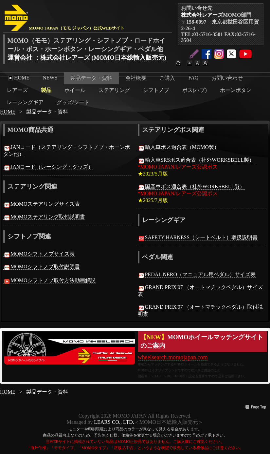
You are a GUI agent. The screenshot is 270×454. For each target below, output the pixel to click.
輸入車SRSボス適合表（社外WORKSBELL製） (196, 160)
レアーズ (17, 90)
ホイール (74, 90)
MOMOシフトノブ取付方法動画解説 (49, 280)
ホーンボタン (235, 90)
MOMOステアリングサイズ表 (41, 204)
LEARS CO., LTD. (114, 422)
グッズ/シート (73, 102)
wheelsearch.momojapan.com (173, 357)
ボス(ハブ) (194, 90)
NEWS (50, 77)
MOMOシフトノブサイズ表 (39, 254)
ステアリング (114, 90)
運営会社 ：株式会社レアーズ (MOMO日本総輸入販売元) (87, 57)
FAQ (193, 77)
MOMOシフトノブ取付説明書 (41, 267)
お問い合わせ (227, 78)
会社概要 (135, 78)
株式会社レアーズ (202, 15)
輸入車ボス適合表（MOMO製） (179, 147)
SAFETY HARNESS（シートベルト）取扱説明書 (198, 237)
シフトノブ (156, 90)
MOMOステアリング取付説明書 (44, 217)
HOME (18, 78)
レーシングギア (25, 102)
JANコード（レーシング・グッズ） (48, 167)
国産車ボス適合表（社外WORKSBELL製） (191, 187)
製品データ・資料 (91, 78)
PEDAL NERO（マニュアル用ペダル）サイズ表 (197, 275)
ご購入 (167, 78)
